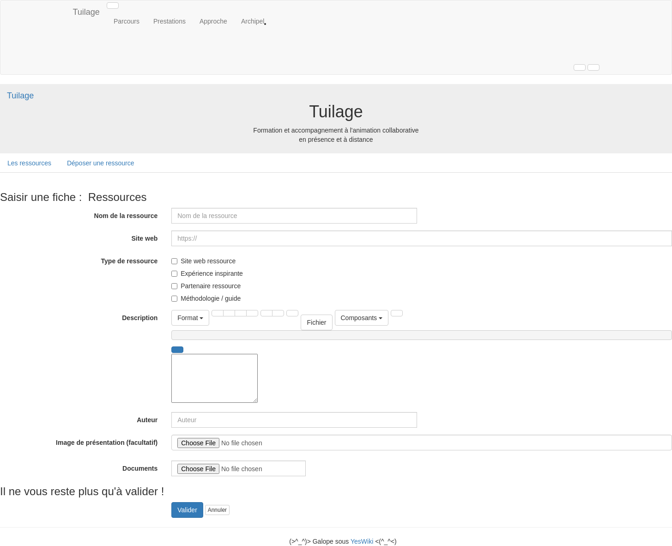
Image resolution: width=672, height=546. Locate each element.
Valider (187, 510)
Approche (213, 21)
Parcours (126, 21)
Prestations (169, 21)
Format (190, 318)
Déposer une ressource (100, 163)
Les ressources (29, 163)
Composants (361, 318)
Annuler (217, 510)
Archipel (253, 21)
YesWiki (362, 541)
